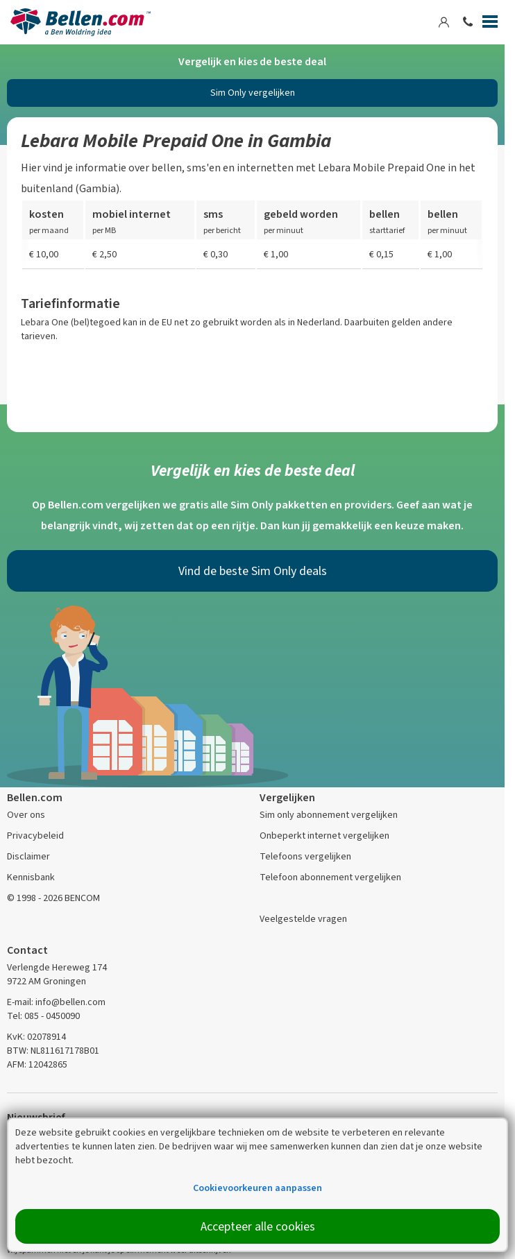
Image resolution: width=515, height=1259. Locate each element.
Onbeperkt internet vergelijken (324, 835)
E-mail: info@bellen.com (56, 1002)
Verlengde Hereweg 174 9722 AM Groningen (57, 974)
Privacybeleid (35, 835)
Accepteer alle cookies (258, 1226)
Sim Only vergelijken (252, 92)
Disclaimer (28, 856)
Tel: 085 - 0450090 (43, 1015)
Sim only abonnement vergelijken (329, 814)
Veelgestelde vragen (303, 918)
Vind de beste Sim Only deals (252, 571)
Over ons (26, 814)
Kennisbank (31, 877)
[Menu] (490, 24)
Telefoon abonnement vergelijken (330, 877)
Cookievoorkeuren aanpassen (257, 1187)
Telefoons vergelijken (305, 856)
